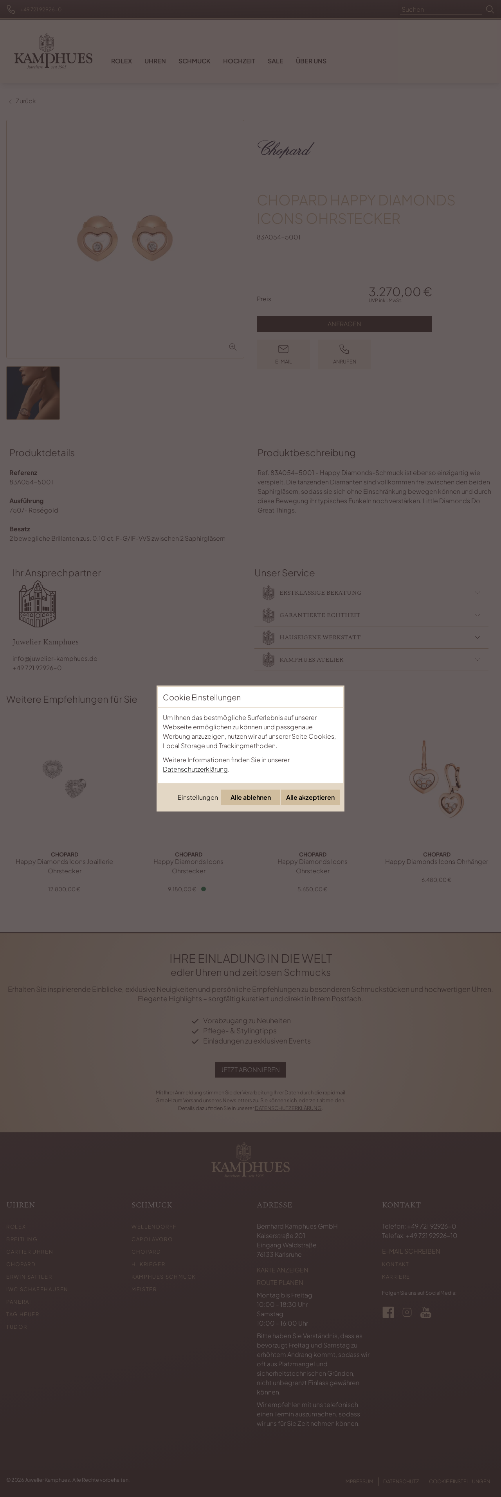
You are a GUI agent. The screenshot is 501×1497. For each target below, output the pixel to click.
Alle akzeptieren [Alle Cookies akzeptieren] (310, 797)
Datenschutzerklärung (195, 769)
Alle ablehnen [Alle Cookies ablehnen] (251, 797)
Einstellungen (198, 797)
